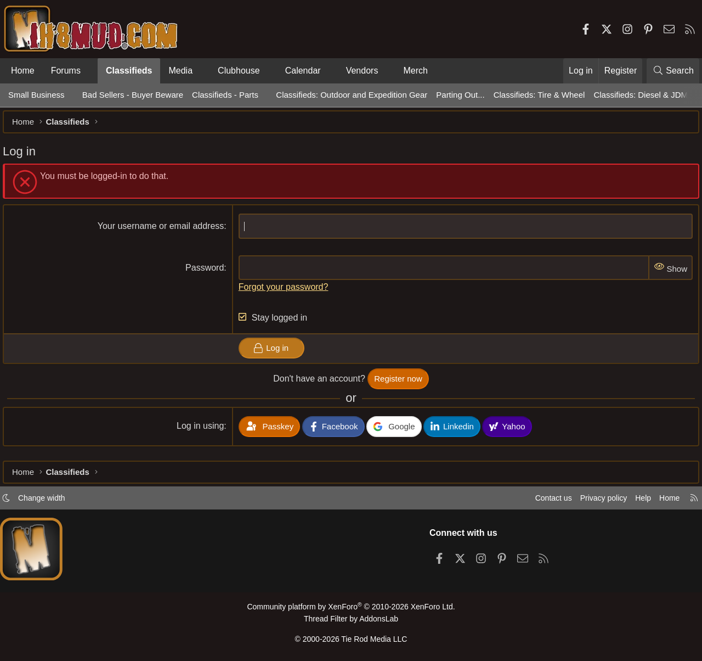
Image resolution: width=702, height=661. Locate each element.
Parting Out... (460, 94)
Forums (66, 70)
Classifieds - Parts (225, 94)
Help (638, 501)
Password (206, 273)
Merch (415, 70)
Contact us (542, 501)
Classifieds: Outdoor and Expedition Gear (351, 94)
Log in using (201, 431)
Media (180, 70)
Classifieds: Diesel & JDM (640, 94)
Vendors (362, 70)
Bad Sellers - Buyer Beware (132, 94)
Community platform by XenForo (351, 610)
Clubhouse (239, 70)
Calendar (303, 70)
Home (23, 70)
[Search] (673, 70)
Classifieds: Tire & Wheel (539, 94)
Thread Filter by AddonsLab (351, 621)
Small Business (36, 94)
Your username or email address (162, 231)
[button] (90, 70)
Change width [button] (47, 501)
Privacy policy (595, 501)
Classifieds (129, 70)
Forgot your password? (285, 292)
